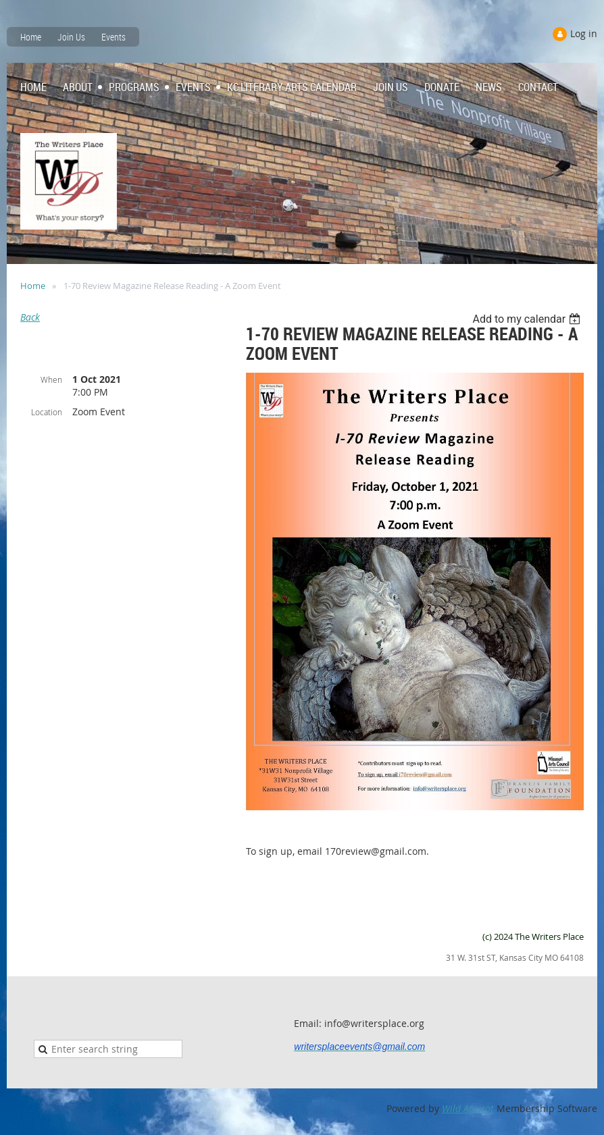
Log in (583, 33)
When (51, 379)
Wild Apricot (468, 1108)
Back (30, 317)
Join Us (71, 36)
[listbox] (528, 319)
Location (46, 411)
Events (113, 36)
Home (30, 36)
